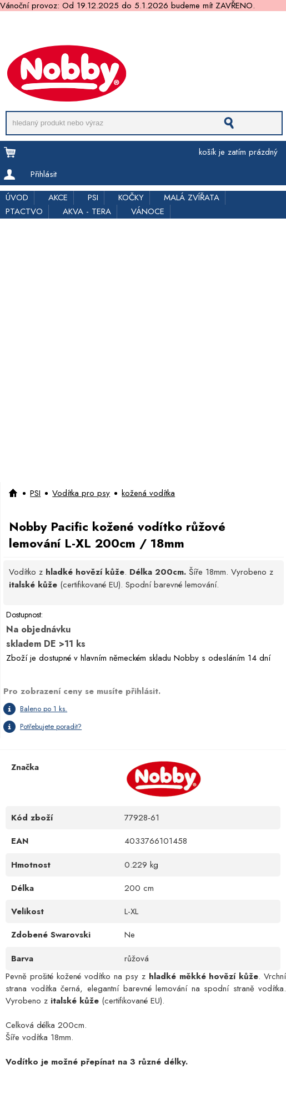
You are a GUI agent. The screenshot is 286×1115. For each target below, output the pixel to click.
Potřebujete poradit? (51, 726)
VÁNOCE (147, 211)
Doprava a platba (31, 29)
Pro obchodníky (103, 29)
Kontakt (12, 40)
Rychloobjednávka (175, 29)
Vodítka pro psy (81, 493)
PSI (93, 197)
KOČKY (131, 197)
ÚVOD (17, 197)
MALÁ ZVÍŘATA (191, 197)
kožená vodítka (148, 493)
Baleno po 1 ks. (43, 708)
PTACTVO (24, 211)
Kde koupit (238, 29)
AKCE (58, 197)
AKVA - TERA (87, 211)
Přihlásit (44, 174)
